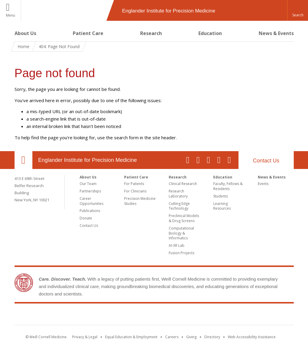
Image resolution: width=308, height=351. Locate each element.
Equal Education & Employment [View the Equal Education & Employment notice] (131, 336)
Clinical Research (183, 183)
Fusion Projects (181, 252)
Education (210, 33)
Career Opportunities (91, 201)
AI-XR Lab (176, 245)
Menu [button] (10, 15)
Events (263, 183)
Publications (90, 210)
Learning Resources (222, 206)
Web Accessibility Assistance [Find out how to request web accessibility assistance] (252, 336)
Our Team (88, 183)
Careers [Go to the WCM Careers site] (172, 336)
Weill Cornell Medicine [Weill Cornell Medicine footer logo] (154, 315)
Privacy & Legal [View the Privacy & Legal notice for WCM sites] (84, 336)
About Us (25, 33)
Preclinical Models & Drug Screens (184, 218)
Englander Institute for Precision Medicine (87, 160)
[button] (297, 10)
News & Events (276, 33)
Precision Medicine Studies (140, 201)
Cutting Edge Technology (179, 206)
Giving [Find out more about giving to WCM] (191, 336)
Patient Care (88, 33)
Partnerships (90, 191)
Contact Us (266, 161)
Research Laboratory (178, 194)
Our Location (23, 160)
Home (23, 46)
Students (220, 196)
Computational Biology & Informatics (181, 233)
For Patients (134, 183)
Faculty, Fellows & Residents (228, 186)
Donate (86, 218)
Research (151, 33)
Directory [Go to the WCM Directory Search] (212, 336)
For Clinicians (135, 191)
